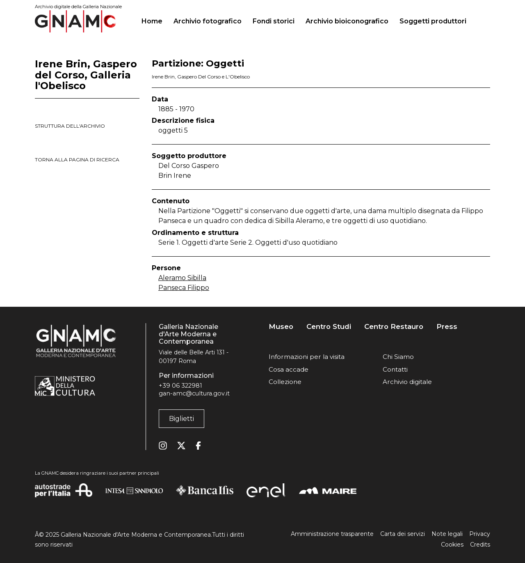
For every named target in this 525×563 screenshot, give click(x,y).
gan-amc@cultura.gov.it (194, 393)
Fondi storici (273, 21)
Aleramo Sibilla (182, 278)
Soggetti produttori (432, 21)
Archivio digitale (407, 382)
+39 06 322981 (180, 385)
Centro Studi (328, 326)
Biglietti (181, 419)
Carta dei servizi (402, 534)
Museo (281, 326)
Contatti (395, 369)
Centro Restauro (393, 326)
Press (446, 326)
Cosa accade (288, 369)
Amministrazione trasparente (332, 534)
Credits (480, 544)
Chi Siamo (398, 357)
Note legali (447, 534)
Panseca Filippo (183, 288)
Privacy (479, 534)
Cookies (452, 544)
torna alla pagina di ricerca (77, 159)
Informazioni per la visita (307, 357)
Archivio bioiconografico (347, 21)
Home (155, 20)
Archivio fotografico (207, 21)
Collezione (285, 382)
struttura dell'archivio (70, 126)
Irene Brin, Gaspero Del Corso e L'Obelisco (201, 77)
